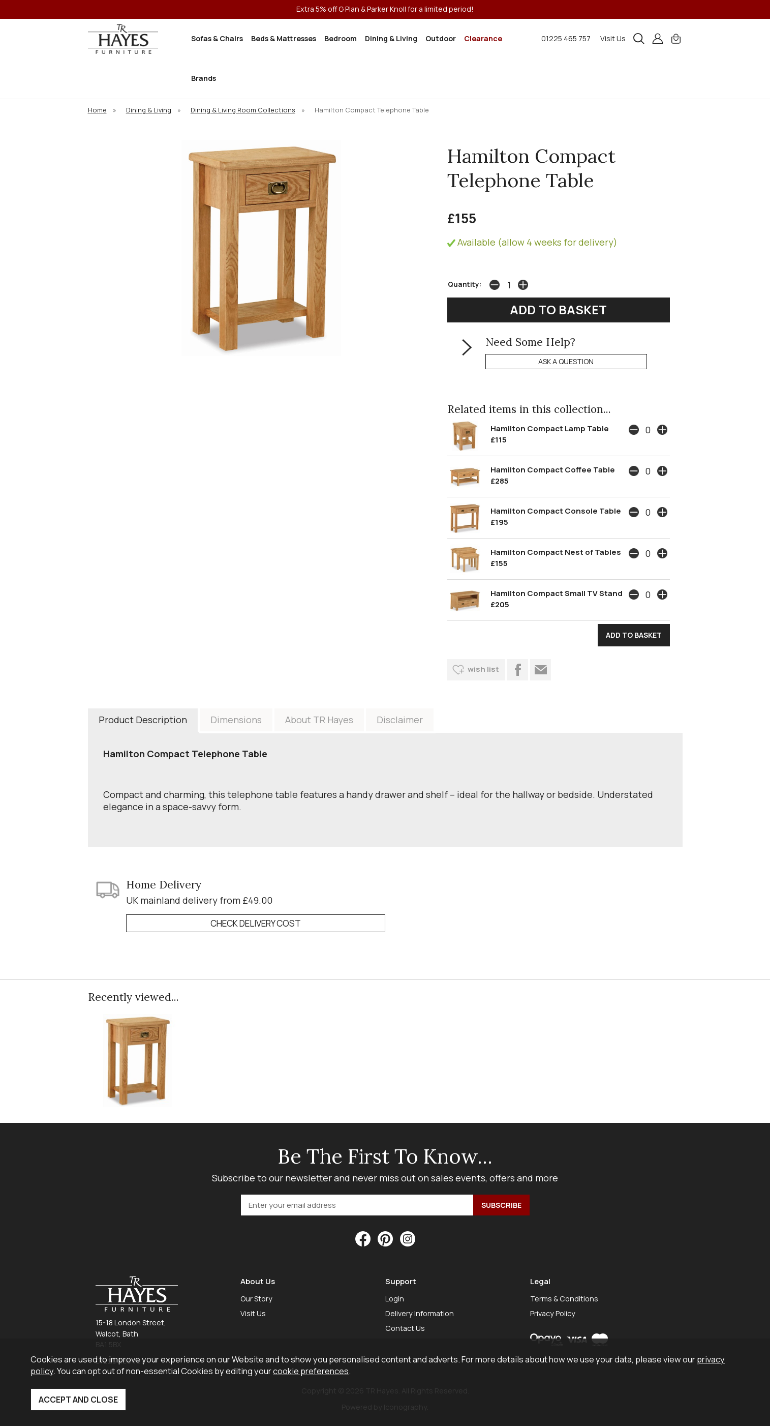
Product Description (143, 720)
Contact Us (405, 1328)
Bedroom (340, 38)
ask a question (566, 361)
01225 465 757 (566, 38)
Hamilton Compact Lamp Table (549, 428)
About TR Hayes (319, 720)
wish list (483, 669)
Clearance (483, 38)
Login (394, 1298)
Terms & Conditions (564, 1298)
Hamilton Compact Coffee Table (552, 469)
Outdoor (440, 38)
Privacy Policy (552, 1313)
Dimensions (236, 720)
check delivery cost (255, 923)
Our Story (256, 1298)
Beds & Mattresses (283, 38)
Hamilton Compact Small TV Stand (556, 593)
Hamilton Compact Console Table (555, 511)
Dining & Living (391, 38)
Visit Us (613, 38)
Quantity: (464, 284)
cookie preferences (311, 1371)
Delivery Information (419, 1313)
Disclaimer (400, 720)
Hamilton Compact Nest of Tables (555, 552)
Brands (203, 78)
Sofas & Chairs (217, 38)
